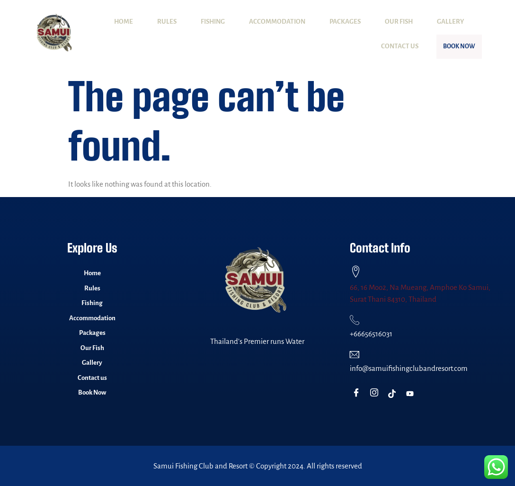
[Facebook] (358, 394)
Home (123, 21)
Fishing (213, 21)
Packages (345, 21)
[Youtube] (412, 394)
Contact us (375, 46)
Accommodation (277, 21)
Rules (167, 21)
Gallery (450, 21)
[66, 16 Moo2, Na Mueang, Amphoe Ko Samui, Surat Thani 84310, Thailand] (356, 272)
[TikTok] (394, 394)
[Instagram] (376, 394)
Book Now (447, 46)
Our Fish (399, 21)
